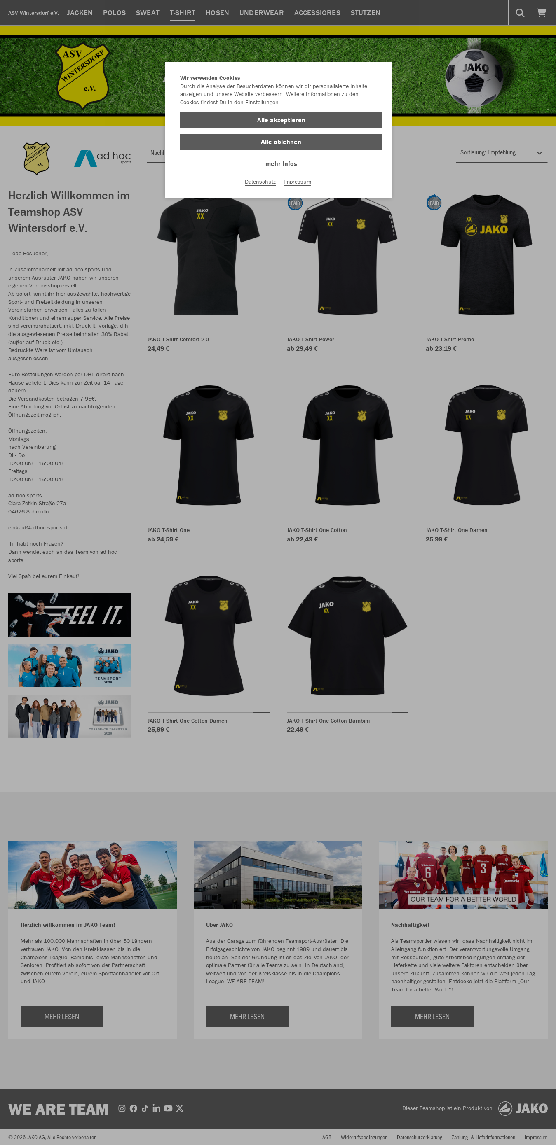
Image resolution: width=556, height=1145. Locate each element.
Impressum (297, 181)
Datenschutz (260, 181)
